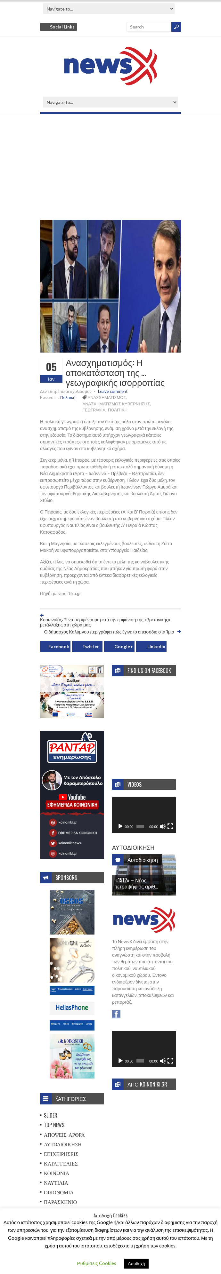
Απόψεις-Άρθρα (64, 1134)
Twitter (90, 646)
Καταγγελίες (61, 1163)
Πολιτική (68, 397)
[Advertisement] (110, 168)
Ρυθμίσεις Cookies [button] (96, 1263)
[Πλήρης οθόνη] (170, 826)
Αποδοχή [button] (136, 1263)
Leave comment (112, 391)
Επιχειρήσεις (61, 1154)
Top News (54, 1125)
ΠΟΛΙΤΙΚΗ (117, 409)
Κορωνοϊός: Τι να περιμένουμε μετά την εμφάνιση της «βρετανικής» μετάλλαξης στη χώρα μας (105, 622)
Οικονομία (59, 1192)
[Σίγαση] (163, 826)
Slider (50, 1115)
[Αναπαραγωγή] (120, 826)
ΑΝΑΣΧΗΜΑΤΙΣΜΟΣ (107, 397)
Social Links (62, 26)
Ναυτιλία (56, 1182)
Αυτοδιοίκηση (63, 1144)
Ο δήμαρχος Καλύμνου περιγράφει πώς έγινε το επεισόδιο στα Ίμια (109, 631)
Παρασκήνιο (60, 1202)
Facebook (58, 646)
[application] (144, 815)
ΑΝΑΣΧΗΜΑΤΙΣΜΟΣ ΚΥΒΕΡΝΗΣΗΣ (116, 403)
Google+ (123, 646)
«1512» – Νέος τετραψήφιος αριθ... (136, 883)
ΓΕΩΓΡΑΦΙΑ (94, 409)
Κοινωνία (56, 1173)
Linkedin (156, 646)
